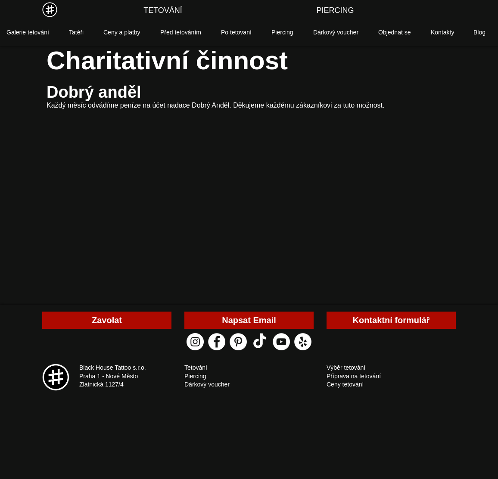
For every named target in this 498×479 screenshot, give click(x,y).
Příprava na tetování (354, 376)
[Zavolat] (106, 320)
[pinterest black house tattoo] (238, 341)
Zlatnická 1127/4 (101, 384)
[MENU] (49, 9)
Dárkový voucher (207, 384)
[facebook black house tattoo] (216, 341)
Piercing (195, 376)
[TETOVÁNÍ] (163, 10)
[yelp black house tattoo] (302, 341)
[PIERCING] (335, 10)
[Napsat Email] (249, 320)
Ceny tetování (345, 384)
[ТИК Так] (259, 341)
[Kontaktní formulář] (391, 320)
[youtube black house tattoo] (281, 341)
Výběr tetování (346, 367)
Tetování (195, 367)
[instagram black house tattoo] (195, 341)
